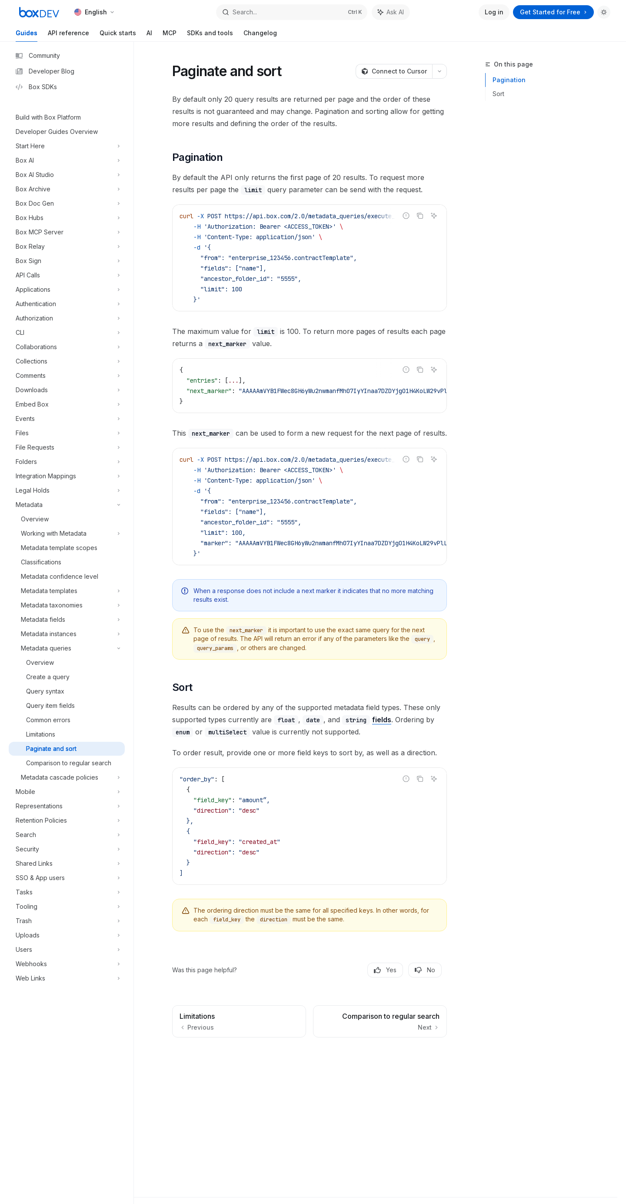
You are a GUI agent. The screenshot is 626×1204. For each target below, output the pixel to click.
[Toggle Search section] (67, 835)
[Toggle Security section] (67, 849)
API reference (68, 35)
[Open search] (291, 12)
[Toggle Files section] (67, 433)
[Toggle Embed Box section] (67, 404)
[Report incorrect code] (406, 215)
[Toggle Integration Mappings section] (67, 476)
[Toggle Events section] (67, 419)
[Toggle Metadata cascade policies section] (67, 777)
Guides (26, 35)
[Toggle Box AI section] (67, 160)
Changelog (260, 35)
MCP (169, 35)
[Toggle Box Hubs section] (67, 218)
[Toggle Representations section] (67, 806)
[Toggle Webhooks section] (67, 964)
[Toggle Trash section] (67, 921)
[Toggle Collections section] (67, 361)
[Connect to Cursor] (394, 71)
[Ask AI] (434, 215)
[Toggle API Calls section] (67, 275)
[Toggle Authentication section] (67, 304)
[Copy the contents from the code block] (420, 215)
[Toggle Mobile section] (67, 792)
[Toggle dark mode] (603, 12)
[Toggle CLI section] (67, 333)
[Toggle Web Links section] (67, 978)
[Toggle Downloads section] (67, 390)
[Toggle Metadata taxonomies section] (67, 605)
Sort (498, 93)
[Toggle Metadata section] (67, 505)
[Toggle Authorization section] (67, 318)
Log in (494, 12)
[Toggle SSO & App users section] (67, 878)
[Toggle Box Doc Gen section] (67, 203)
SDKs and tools (210, 35)
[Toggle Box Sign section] (67, 261)
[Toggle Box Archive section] (67, 189)
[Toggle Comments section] (67, 376)
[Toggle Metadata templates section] (67, 591)
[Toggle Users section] (67, 950)
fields (381, 719)
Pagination (509, 79)
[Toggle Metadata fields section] (67, 620)
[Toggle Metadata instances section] (67, 634)
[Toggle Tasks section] (67, 892)
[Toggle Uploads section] (67, 935)
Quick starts (118, 35)
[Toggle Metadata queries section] (67, 648)
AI (149, 35)
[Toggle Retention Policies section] (67, 820)
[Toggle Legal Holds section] (67, 490)
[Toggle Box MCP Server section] (67, 232)
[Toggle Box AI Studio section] (67, 175)
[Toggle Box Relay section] (67, 246)
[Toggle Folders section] (67, 462)
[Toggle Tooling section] (67, 907)
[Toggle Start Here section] (67, 146)
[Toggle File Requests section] (67, 447)
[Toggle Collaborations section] (67, 347)
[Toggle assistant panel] (391, 12)
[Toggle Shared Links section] (67, 863)
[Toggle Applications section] (67, 290)
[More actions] (439, 71)
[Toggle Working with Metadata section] (67, 533)
